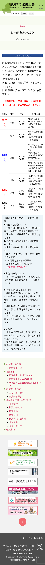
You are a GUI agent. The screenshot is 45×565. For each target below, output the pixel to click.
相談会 (22, 26)
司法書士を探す (13, 389)
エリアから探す (16, 392)
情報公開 (13, 415)
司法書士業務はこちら (19, 267)
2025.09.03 (24, 39)
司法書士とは (15, 368)
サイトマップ (15, 426)
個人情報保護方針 (17, 418)
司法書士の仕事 (13, 364)
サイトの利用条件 (34, 538)
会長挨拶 (13, 404)
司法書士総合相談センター (21, 375)
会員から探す (15, 396)
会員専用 (10, 429)
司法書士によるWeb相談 (20, 379)
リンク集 (13, 422)
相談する (10, 371)
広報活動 (13, 411)
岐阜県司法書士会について (18, 400)
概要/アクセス (16, 407)
